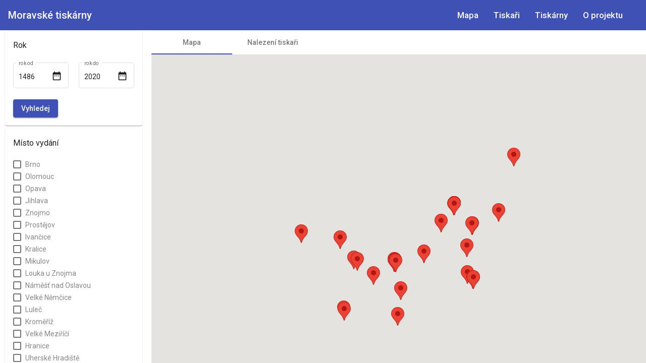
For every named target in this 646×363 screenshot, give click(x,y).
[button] (395, 263)
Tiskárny (551, 15)
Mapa (467, 15)
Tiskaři (507, 15)
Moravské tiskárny (50, 15)
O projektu (603, 15)
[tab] (191, 42)
